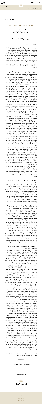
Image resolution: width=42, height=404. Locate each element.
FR (20, 25)
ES (17, 25)
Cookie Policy (21, 398)
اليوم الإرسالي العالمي (32, 8)
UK (32, 25)
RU (29, 25)
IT (22, 25)
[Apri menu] (2, 3)
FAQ (21, 395)
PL (24, 25)
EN (15, 25)
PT (27, 25)
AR (10, 25)
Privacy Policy (21, 400)
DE (12, 25)
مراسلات (39, 8)
